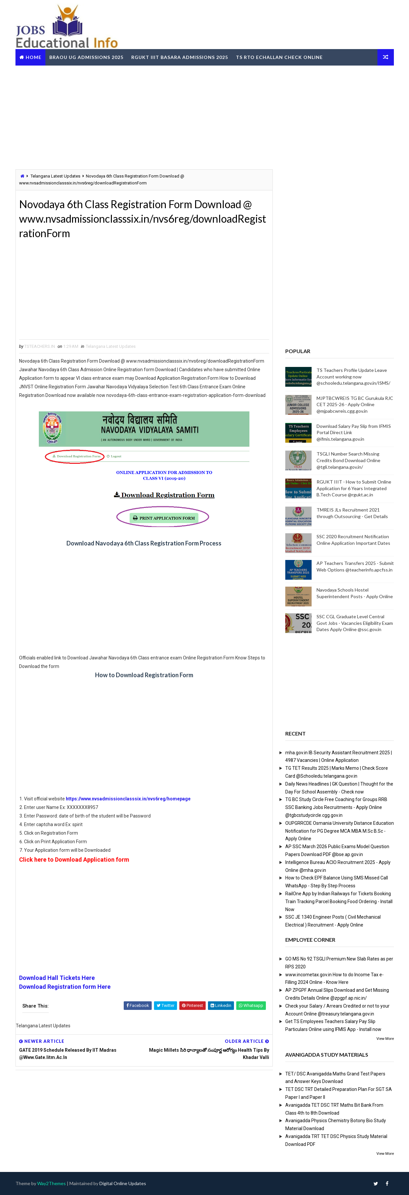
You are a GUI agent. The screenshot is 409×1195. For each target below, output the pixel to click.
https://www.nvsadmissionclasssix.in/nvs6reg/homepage (128, 798)
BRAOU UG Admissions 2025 (86, 57)
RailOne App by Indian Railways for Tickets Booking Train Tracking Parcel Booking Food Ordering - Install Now (339, 901)
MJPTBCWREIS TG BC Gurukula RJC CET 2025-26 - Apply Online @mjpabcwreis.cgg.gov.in (355, 404)
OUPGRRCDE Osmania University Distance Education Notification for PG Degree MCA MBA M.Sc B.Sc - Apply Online (339, 831)
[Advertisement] (204, 116)
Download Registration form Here (65, 986)
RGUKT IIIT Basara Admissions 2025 (179, 57)
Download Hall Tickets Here (57, 977)
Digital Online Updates (122, 1183)
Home (33, 57)
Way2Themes (51, 1183)
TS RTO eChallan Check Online (279, 57)
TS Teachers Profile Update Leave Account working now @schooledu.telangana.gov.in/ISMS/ (353, 376)
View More (385, 1039)
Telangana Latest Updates (55, 176)
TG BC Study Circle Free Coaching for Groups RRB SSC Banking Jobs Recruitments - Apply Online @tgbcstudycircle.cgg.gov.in (336, 807)
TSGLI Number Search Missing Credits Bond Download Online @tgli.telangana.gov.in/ (348, 460)
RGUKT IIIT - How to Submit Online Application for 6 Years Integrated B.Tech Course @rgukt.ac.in (354, 488)
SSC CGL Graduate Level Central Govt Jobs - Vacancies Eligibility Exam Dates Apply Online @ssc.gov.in (355, 623)
